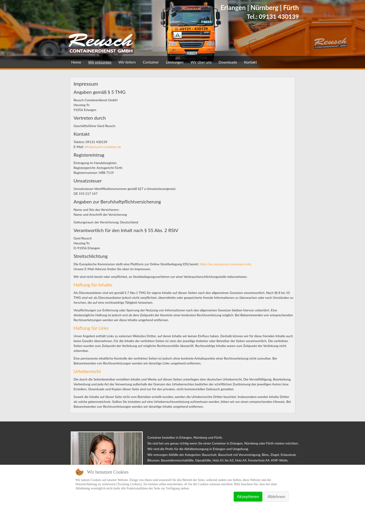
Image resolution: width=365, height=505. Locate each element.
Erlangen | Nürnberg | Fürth (259, 7)
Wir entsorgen (100, 62)
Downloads (228, 62)
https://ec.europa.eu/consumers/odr (225, 264)
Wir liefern (127, 62)
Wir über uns (201, 62)
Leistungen (174, 62)
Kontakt (250, 62)
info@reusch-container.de (102, 147)
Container (151, 62)
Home (76, 62)
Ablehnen (276, 496)
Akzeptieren (248, 496)
